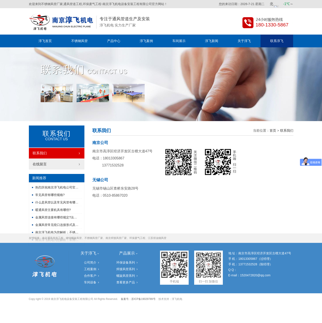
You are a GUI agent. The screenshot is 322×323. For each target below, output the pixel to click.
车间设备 (90, 265)
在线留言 (40, 164)
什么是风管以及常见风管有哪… (56, 202)
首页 (273, 130)
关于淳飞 (244, 41)
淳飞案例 (146, 41)
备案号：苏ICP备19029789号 (138, 282)
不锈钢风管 (79, 41)
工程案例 (90, 252)
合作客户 (90, 259)
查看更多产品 (125, 265)
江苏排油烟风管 (157, 221)
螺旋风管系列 (125, 259)
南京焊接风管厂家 (116, 221)
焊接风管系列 (125, 252)
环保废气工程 (137, 221)
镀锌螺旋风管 (74, 221)
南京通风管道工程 (52, 221)
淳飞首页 (45, 41)
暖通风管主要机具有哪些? (53, 210)
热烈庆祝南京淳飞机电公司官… (56, 187)
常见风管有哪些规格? (50, 195)
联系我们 (40, 153)
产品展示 (127, 236)
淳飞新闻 (211, 41)
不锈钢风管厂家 (93, 221)
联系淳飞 (276, 41)
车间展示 (179, 41)
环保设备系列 (125, 245)
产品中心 (113, 41)
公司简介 (90, 245)
